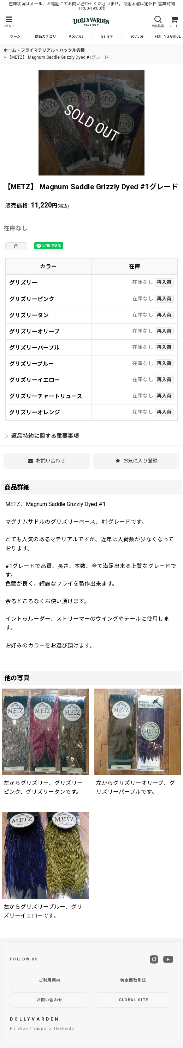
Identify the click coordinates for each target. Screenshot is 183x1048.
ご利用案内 (50, 980)
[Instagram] (154, 959)
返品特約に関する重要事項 (42, 436)
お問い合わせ (50, 1000)
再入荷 (164, 282)
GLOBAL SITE (133, 1000)
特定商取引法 (133, 980)
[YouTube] (168, 959)
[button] (9, 22)
